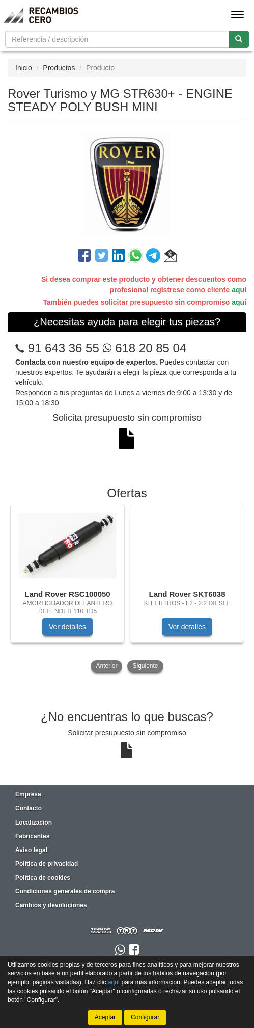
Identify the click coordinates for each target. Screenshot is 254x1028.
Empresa (28, 794)
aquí (239, 290)
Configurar (145, 1017)
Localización (33, 822)
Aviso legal (31, 850)
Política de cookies (42, 877)
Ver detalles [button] (67, 627)
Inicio (23, 68)
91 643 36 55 (63, 348)
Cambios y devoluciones (51, 905)
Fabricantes (32, 836)
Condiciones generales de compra (65, 891)
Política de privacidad (46, 863)
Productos (59, 68)
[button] (170, 257)
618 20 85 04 (144, 348)
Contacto (28, 808)
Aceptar (105, 1017)
